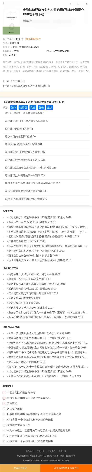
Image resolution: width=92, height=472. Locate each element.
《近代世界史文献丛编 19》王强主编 (26, 307)
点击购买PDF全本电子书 (66, 468)
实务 (32, 107)
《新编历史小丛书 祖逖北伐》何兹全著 (28, 222)
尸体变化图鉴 (14, 408)
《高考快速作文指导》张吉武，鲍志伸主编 (30, 274)
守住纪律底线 (18, 81)
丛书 (41, 107)
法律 (13, 107)
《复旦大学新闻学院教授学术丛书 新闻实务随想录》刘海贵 (39, 236)
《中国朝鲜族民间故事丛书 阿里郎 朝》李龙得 (32, 250)
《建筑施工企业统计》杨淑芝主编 (25, 279)
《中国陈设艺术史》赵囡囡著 (22, 362)
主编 (49, 107)
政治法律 (27, 20)
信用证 (23, 107)
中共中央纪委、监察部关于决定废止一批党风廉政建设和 (38, 430)
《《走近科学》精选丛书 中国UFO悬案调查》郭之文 (35, 217)
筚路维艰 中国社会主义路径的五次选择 (29, 398)
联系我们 (29, 451)
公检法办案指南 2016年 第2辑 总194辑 (30, 85)
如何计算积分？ (33, 39)
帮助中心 (51, 451)
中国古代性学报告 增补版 (21, 392)
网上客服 (62, 451)
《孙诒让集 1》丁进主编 (19, 303)
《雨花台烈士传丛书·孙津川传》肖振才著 (29, 255)
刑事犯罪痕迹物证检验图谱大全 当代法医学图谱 (34, 414)
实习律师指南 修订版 (18, 425)
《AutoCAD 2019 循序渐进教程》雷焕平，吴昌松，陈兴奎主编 (41, 317)
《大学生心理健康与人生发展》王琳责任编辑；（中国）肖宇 (40, 376)
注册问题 (40, 451)
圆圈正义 (12, 403)
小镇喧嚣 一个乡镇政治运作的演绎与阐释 (30, 419)
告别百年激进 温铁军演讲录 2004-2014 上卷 (32, 435)
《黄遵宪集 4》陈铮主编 (19, 298)
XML (62, 460)
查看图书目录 (20, 468)
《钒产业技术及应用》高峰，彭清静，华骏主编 (32, 284)
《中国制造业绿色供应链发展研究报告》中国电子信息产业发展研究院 (45, 357)
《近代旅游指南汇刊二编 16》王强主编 (28, 288)
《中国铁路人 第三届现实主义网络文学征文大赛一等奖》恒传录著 (43, 347)
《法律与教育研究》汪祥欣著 (22, 241)
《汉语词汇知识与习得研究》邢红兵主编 (29, 293)
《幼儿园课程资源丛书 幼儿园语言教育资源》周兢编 (35, 260)
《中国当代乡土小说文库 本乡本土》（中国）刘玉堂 (35, 338)
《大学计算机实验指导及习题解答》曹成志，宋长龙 (35, 333)
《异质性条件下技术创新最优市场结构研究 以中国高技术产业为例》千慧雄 (48, 342)
